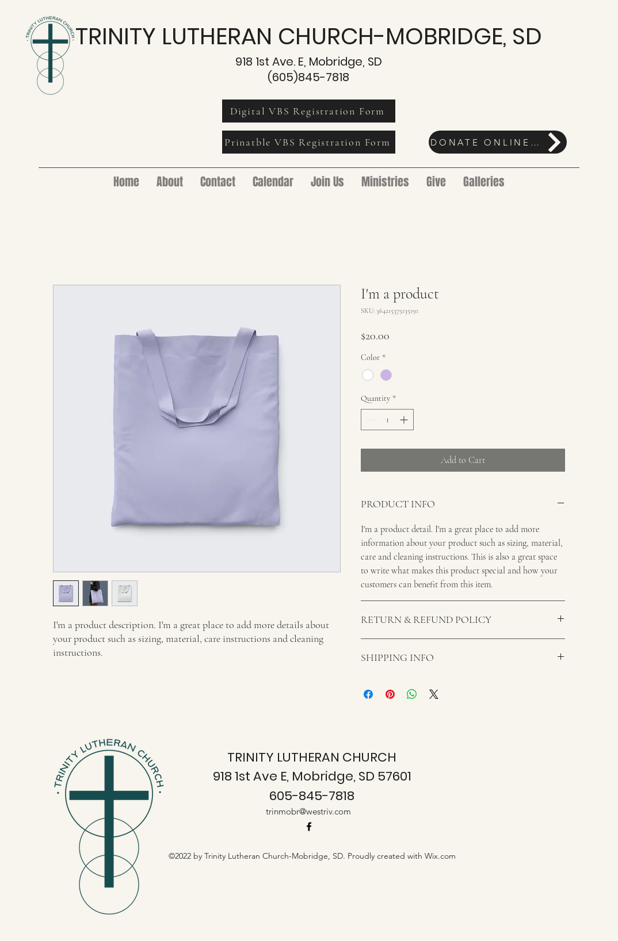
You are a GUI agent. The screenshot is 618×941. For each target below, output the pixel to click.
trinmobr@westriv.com (308, 811)
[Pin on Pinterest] (390, 694)
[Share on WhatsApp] (412, 694)
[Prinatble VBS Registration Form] (308, 142)
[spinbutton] (387, 420)
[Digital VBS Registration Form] (308, 111)
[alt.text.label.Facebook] (309, 826)
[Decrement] (370, 420)
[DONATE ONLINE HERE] (498, 142)
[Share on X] (434, 694)
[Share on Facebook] (368, 694)
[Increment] (405, 420)
